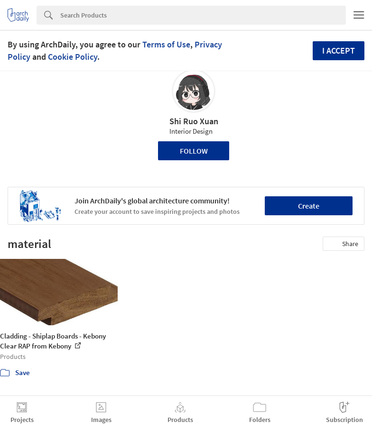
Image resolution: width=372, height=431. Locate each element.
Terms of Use (166, 44)
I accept (338, 50)
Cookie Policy (72, 56)
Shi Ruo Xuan (193, 121)
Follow (194, 151)
